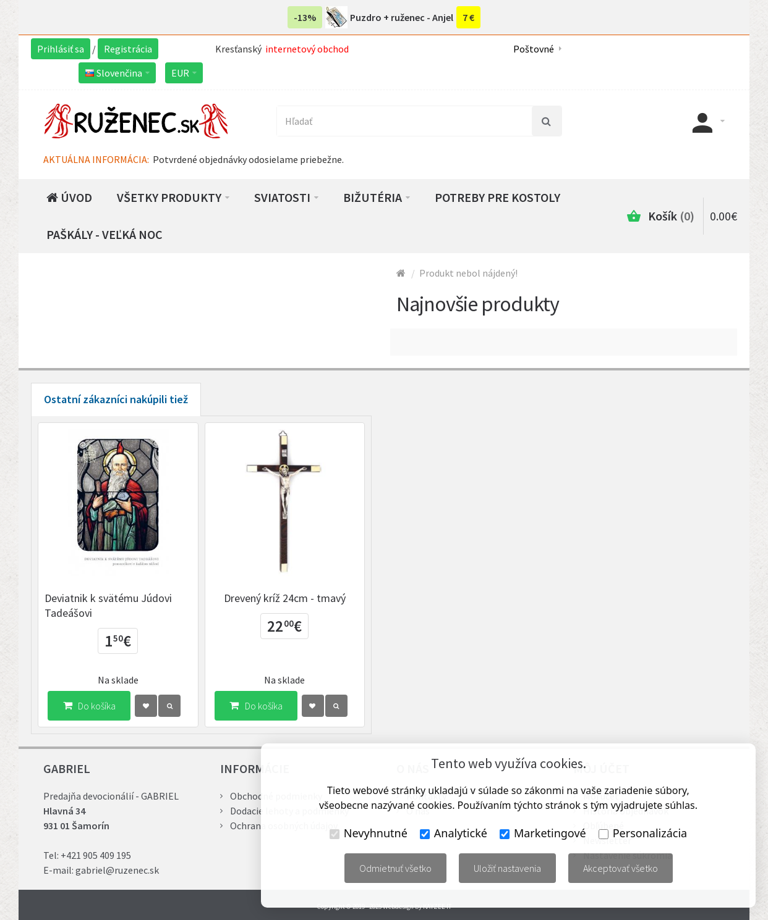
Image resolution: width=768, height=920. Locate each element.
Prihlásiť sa (60, 49)
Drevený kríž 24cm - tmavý (285, 598)
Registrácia (128, 49)
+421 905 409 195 (96, 855)
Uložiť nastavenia (507, 868)
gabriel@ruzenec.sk (117, 870)
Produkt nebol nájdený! (468, 273)
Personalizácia (643, 833)
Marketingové (543, 833)
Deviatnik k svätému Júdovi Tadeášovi (108, 605)
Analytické (453, 833)
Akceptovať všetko (620, 868)
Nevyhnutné (368, 833)
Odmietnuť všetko (395, 868)
